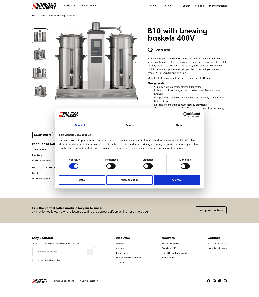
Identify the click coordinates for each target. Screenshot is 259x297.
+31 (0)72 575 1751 (217, 244)
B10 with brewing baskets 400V (64, 16)
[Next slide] (135, 61)
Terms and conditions (63, 281)
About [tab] (179, 125)
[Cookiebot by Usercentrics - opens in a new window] (185, 114)
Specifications (42, 135)
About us (152, 5)
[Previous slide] (57, 61)
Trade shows (122, 253)
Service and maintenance (128, 258)
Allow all (177, 179)
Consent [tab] (80, 125)
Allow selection (129, 179)
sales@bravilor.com (217, 248)
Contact (166, 5)
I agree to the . (49, 260)
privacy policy (54, 260)
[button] (40, 36)
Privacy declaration (88, 281)
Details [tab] (129, 125)
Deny (82, 179)
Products (44, 16)
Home (34, 16)
